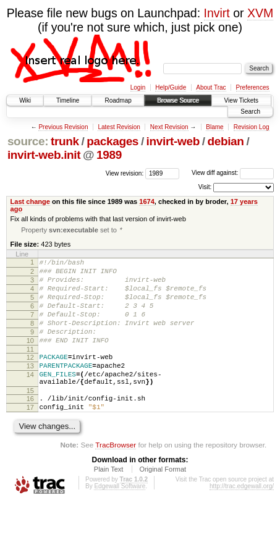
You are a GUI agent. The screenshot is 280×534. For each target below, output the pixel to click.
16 (30, 426)
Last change (30, 201)
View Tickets (241, 100)
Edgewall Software (119, 517)
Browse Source (178, 100)
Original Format (162, 500)
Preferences (252, 87)
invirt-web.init (43, 154)
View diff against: (233, 172)
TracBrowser (115, 476)
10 (30, 358)
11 (30, 369)
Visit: (205, 187)
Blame (214, 127)
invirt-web (173, 141)
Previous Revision (63, 127)
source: (27, 141)
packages (112, 141)
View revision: (125, 172)
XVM (260, 13)
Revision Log (251, 127)
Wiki (25, 100)
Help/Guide (170, 87)
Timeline (67, 100)
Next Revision (169, 127)
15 (30, 418)
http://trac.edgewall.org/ (242, 517)
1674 (147, 201)
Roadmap (117, 100)
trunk (65, 141)
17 (30, 436)
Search (250, 111)
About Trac (211, 87)
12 (30, 377)
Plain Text (109, 500)
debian (225, 141)
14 (30, 398)
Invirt (217, 13)
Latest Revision (119, 127)
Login (137, 87)
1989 (109, 154)
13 (30, 387)
